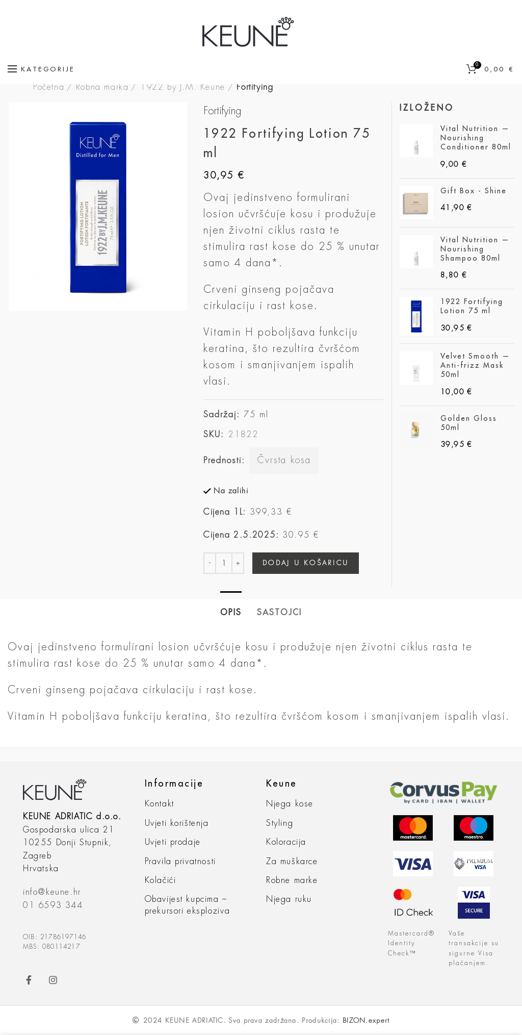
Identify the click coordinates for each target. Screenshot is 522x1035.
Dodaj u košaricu (306, 563)
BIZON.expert (366, 1020)
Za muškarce (292, 861)
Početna (48, 87)
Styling (279, 823)
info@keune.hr (52, 892)
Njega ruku (289, 899)
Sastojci (279, 613)
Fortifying (255, 87)
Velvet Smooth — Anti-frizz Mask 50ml (475, 365)
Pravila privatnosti (180, 861)
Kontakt (159, 804)
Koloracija (286, 842)
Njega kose (290, 804)
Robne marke (292, 880)
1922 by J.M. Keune (182, 87)
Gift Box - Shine (473, 190)
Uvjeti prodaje (173, 842)
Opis (231, 613)
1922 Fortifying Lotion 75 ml (471, 306)
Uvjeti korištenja (177, 823)
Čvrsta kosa (284, 460)
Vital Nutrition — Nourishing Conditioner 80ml (475, 137)
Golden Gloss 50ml (468, 423)
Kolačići (160, 880)
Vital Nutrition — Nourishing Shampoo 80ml (475, 249)
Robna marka (102, 87)
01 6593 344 (53, 905)
